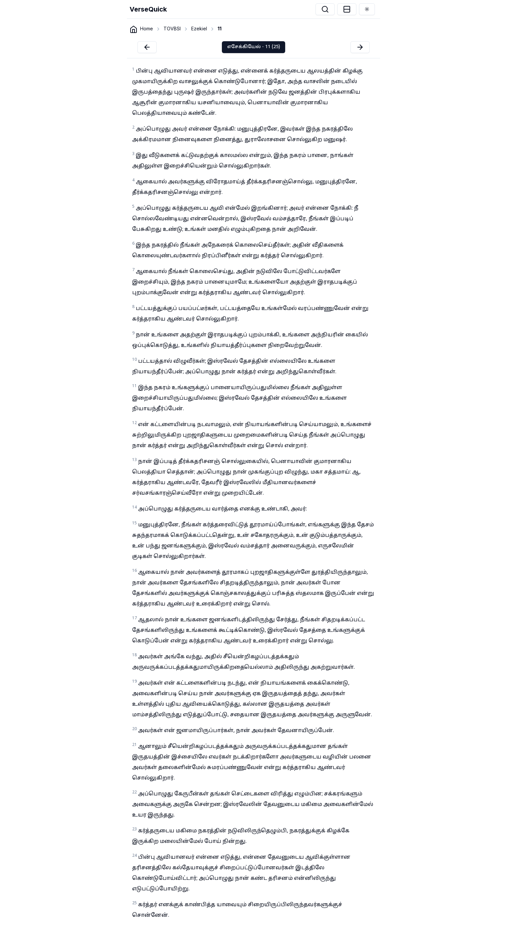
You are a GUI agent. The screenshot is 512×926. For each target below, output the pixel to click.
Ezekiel (199, 28)
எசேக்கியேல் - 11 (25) (253, 47)
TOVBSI (172, 28)
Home (146, 28)
